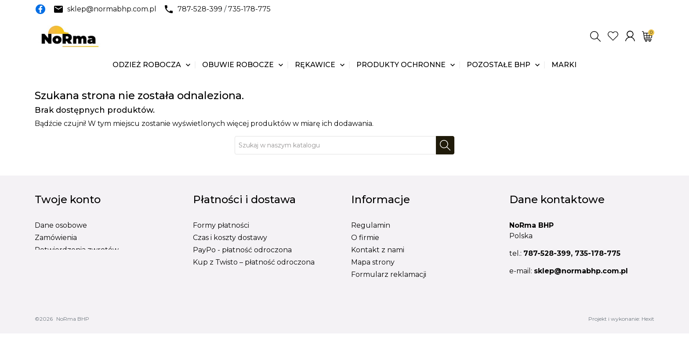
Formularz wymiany (386, 287)
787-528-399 (200, 9)
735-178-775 (249, 9)
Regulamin (370, 225)
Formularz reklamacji (388, 274)
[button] (595, 36)
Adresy (47, 262)
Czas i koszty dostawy (230, 237)
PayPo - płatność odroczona (242, 250)
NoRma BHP (72, 336)
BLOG (361, 299)
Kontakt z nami (377, 250)
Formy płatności (221, 225)
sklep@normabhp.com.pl (111, 9)
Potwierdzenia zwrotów (77, 250)
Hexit (648, 336)
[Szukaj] (335, 145)
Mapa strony (373, 262)
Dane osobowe (61, 225)
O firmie (365, 237)
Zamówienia (56, 237)
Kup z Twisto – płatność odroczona (254, 262)
